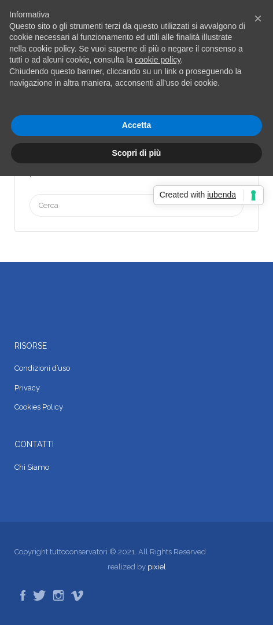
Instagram (58, 595)
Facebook (22, 595)
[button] (258, 18)
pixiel (156, 566)
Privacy (27, 387)
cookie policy (157, 59)
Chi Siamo (31, 467)
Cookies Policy (38, 407)
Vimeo (77, 595)
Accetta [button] (137, 125)
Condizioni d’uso (42, 368)
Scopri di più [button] (136, 153)
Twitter (39, 595)
